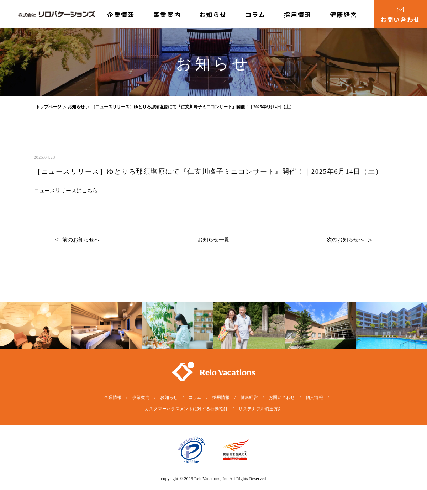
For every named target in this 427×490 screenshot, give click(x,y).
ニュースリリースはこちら (66, 190)
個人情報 (314, 397)
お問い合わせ (282, 397)
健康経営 (344, 14)
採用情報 (298, 14)
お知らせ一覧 (213, 240)
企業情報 (121, 14)
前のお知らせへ (77, 240)
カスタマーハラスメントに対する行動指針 (186, 408)
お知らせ (213, 14)
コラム (255, 14)
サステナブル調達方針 (260, 408)
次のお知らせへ (349, 240)
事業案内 (167, 14)
